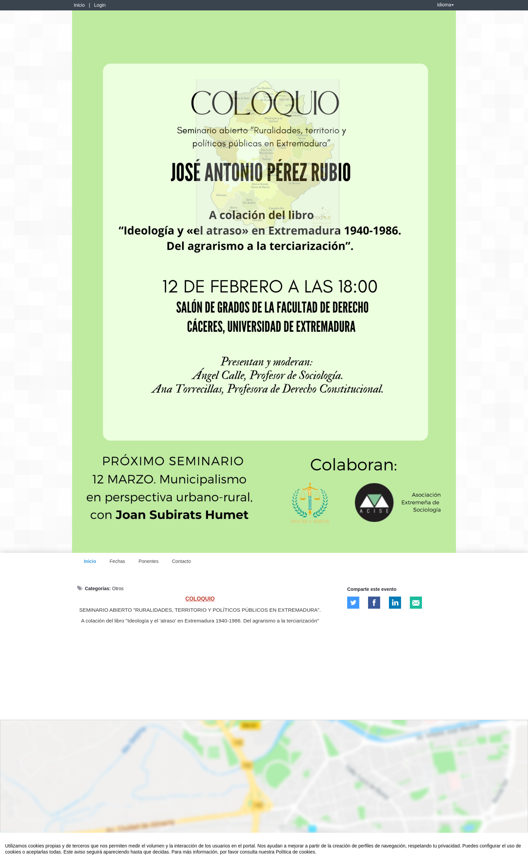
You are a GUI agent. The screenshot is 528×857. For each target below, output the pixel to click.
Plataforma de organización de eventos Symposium (268, 850)
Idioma (445, 4)
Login (99, 5)
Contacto (181, 561)
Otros (118, 588)
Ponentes (148, 561)
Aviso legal (15, 850)
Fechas (117, 561)
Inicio (79, 5)
